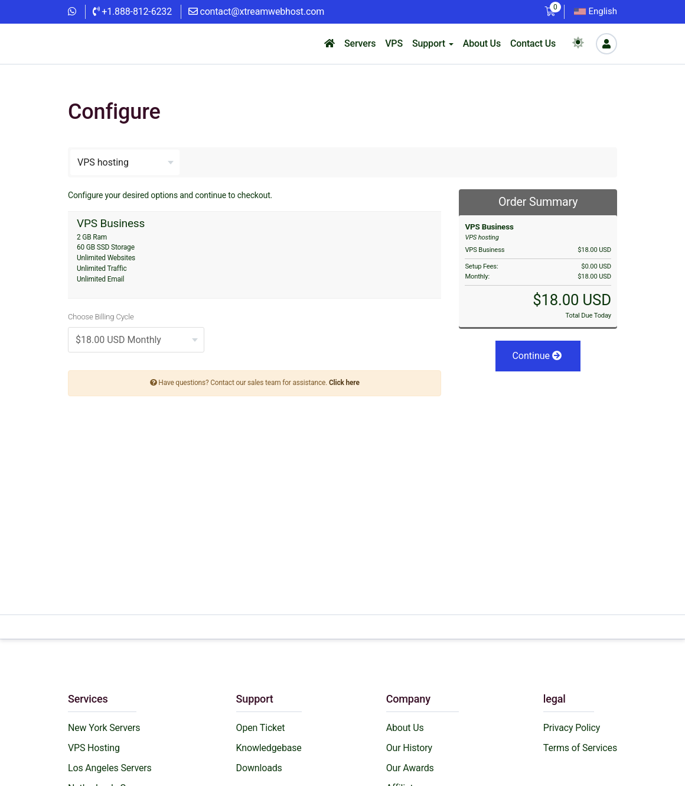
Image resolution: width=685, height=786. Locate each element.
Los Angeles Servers (110, 768)
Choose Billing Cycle (100, 316)
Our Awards (410, 768)
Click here (344, 383)
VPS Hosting (94, 747)
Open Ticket (260, 727)
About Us (405, 727)
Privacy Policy (571, 727)
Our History (409, 747)
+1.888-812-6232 (132, 11)
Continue (537, 355)
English (595, 11)
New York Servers (104, 727)
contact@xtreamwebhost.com (256, 11)
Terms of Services (580, 747)
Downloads (259, 768)
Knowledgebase (269, 747)
